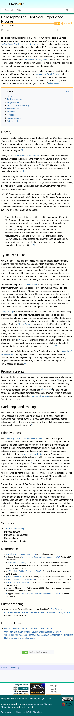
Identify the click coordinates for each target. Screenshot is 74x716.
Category (5, 667)
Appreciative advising (14, 529)
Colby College (7, 312)
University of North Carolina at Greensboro (24, 438)
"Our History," (20, 563)
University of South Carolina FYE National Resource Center (31, 632)
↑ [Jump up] (6, 554)
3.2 (14, 562)
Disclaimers (38, 712)
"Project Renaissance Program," (21, 554)
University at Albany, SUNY (36, 60)
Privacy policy (7, 712)
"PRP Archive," (14, 577)
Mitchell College (30, 285)
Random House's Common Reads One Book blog (27, 629)
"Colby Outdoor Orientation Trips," (27, 571)
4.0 (9, 570)
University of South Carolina (48, 74)
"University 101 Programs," (19, 582)
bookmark (67, 23)
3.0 (9, 562)
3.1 (11, 562)
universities (33, 44)
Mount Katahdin (25, 324)
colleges (19, 44)
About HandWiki (23, 712)
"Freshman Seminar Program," (20, 580)
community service (40, 396)
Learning (15, 667)
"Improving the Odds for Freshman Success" (39, 557)
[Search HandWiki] (37, 10)
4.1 (11, 570)
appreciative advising (33, 454)
